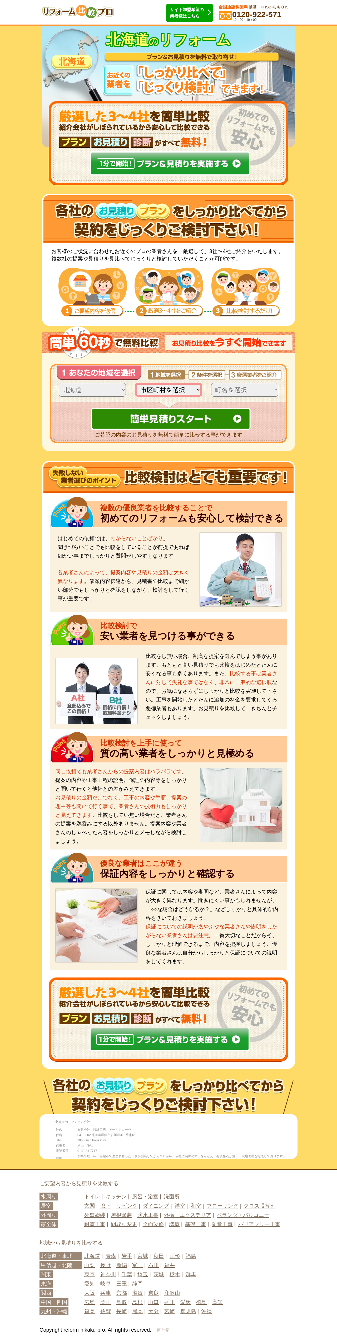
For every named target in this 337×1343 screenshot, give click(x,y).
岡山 (105, 1302)
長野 (105, 1265)
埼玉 (142, 1274)
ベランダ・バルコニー (243, 1215)
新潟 (121, 1265)
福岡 (89, 1311)
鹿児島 (188, 1311)
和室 (196, 1206)
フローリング (222, 1206)
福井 (169, 1265)
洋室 (180, 1206)
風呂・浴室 (145, 1196)
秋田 (158, 1256)
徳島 (201, 1302)
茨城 (158, 1274)
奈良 (153, 1293)
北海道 (92, 1256)
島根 (137, 1302)
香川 (169, 1302)
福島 (191, 1256)
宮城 (142, 1256)
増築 (174, 1224)
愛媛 (185, 1302)
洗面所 (172, 1196)
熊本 (137, 1311)
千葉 (127, 1274)
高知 (217, 1302)
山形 (175, 1256)
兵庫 (105, 1293)
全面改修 (153, 1224)
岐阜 (105, 1284)
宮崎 (169, 1311)
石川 (153, 1265)
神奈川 (108, 1274)
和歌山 (172, 1293)
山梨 (89, 1265)
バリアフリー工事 (259, 1224)
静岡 (137, 1284)
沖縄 (206, 1311)
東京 (89, 1274)
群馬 (191, 1274)
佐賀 (105, 1311)
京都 (121, 1293)
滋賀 (137, 1293)
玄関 (89, 1206)
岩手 (127, 1256)
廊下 (105, 1206)
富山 (137, 1265)
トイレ (92, 1196)
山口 (153, 1302)
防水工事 (147, 1215)
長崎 (121, 1311)
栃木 (175, 1274)
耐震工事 (94, 1224)
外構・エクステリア (187, 1215)
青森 (111, 1256)
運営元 (163, 1330)
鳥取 (121, 1302)
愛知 (89, 1284)
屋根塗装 (121, 1215)
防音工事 (222, 1224)
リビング (126, 1206)
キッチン (116, 1196)
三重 (121, 1284)
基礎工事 (195, 1224)
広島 (89, 1302)
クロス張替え (259, 1206)
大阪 (89, 1293)
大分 (153, 1311)
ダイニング (156, 1206)
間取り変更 (124, 1224)
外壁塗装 (94, 1215)
